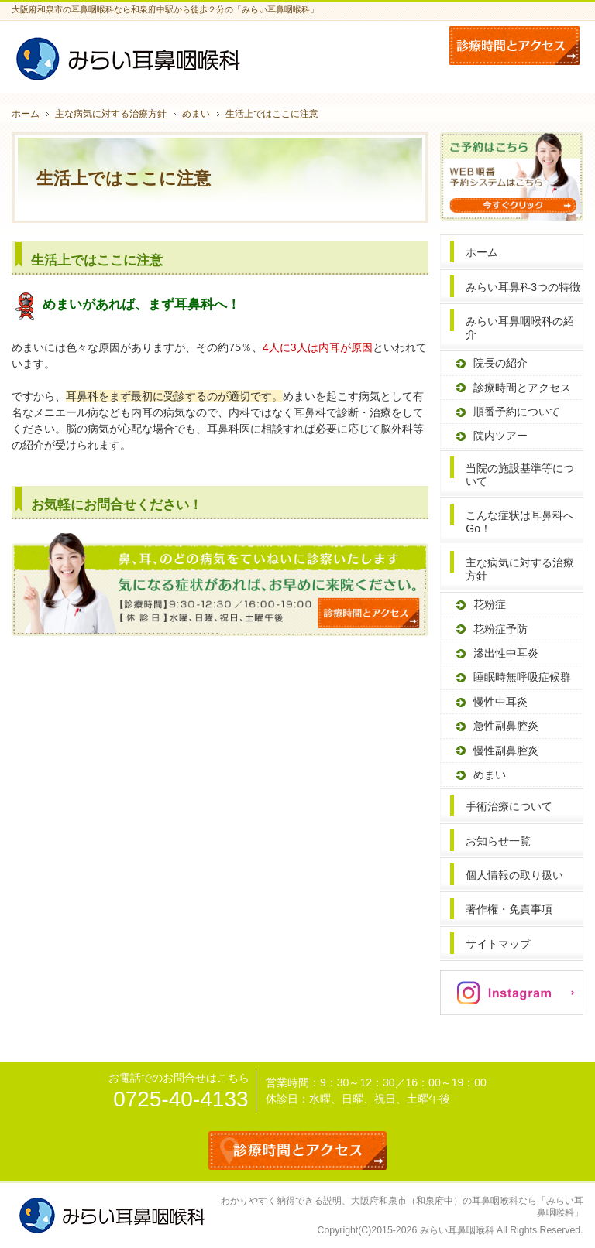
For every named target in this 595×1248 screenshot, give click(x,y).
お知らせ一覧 (498, 841)
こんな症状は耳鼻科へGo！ (520, 522)
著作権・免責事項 (509, 909)
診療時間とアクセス (522, 387)
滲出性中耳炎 (505, 653)
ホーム (482, 252)
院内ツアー (500, 435)
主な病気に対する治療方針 (520, 569)
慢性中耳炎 (500, 702)
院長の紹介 (500, 363)
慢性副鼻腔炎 (505, 750)
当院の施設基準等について (520, 474)
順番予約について (516, 411)
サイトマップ (498, 944)
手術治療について (509, 806)
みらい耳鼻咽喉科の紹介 (520, 327)
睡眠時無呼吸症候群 (522, 677)
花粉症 (489, 604)
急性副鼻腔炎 (505, 726)
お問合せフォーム (514, 45)
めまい (489, 774)
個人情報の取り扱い (514, 875)
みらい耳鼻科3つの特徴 (523, 287)
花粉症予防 (500, 629)
